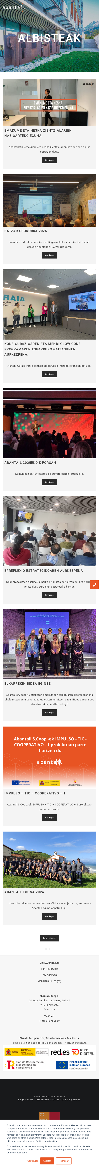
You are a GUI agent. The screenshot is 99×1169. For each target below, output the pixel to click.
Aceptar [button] (47, 1161)
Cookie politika (71, 1100)
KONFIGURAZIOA (49, 969)
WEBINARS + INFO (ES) (49, 981)
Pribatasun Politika (48, 1100)
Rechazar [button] (64, 1161)
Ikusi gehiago (49, 938)
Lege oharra (25, 1100)
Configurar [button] (32, 1161)
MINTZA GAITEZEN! (49, 963)
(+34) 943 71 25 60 (49, 1021)
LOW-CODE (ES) (49, 975)
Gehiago (49, 160)
